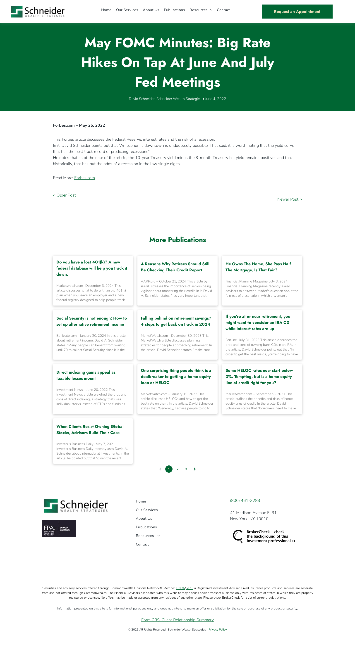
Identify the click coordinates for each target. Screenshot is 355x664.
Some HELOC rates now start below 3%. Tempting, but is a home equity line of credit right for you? (259, 377)
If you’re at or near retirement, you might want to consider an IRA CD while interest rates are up (257, 322)
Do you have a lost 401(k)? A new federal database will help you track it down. (91, 268)
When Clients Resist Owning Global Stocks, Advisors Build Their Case (90, 430)
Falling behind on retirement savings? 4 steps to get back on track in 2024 (176, 321)
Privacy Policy (218, 630)
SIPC (189, 588)
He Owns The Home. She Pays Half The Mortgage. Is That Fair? (258, 267)
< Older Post (64, 195)
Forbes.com (84, 177)
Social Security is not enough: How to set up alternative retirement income (91, 321)
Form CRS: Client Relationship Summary (177, 620)
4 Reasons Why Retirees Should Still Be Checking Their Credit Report (175, 267)
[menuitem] (106, 10)
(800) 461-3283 (245, 500)
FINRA (180, 588)
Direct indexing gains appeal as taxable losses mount (85, 375)
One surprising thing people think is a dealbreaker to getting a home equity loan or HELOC (176, 377)
